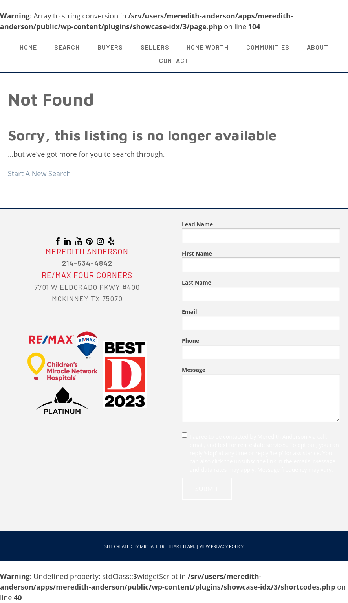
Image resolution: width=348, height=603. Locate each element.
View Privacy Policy (222, 546)
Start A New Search (39, 173)
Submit (207, 488)
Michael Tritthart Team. (167, 546)
